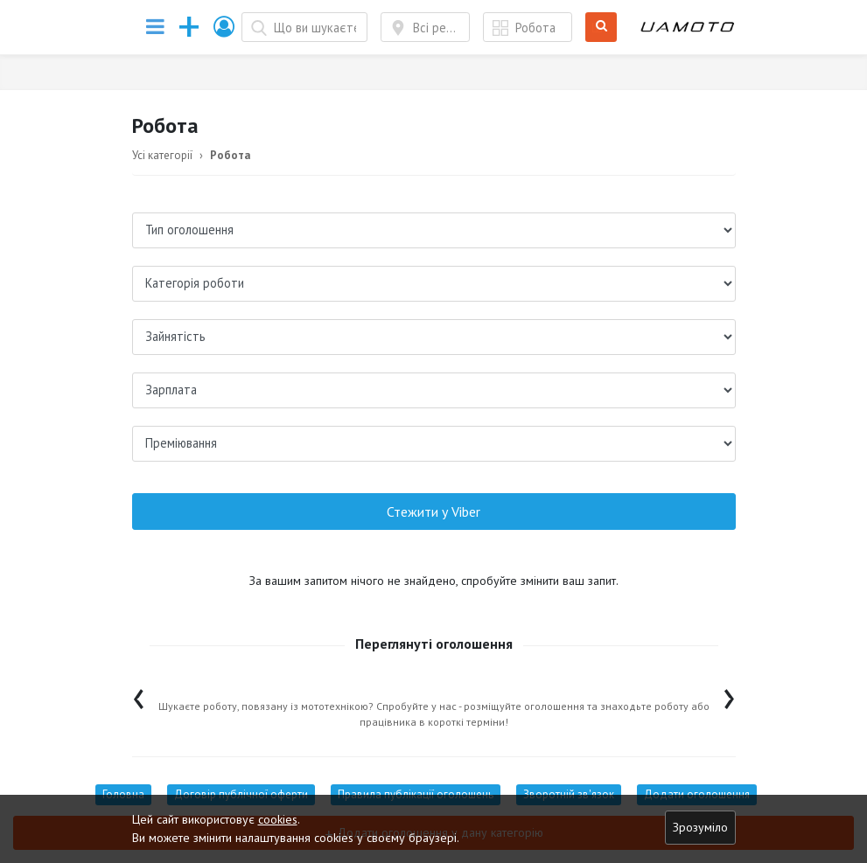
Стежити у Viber (433, 511)
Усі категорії (162, 155)
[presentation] (138, 694)
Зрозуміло (700, 827)
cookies (277, 819)
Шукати (601, 27)
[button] (224, 26)
